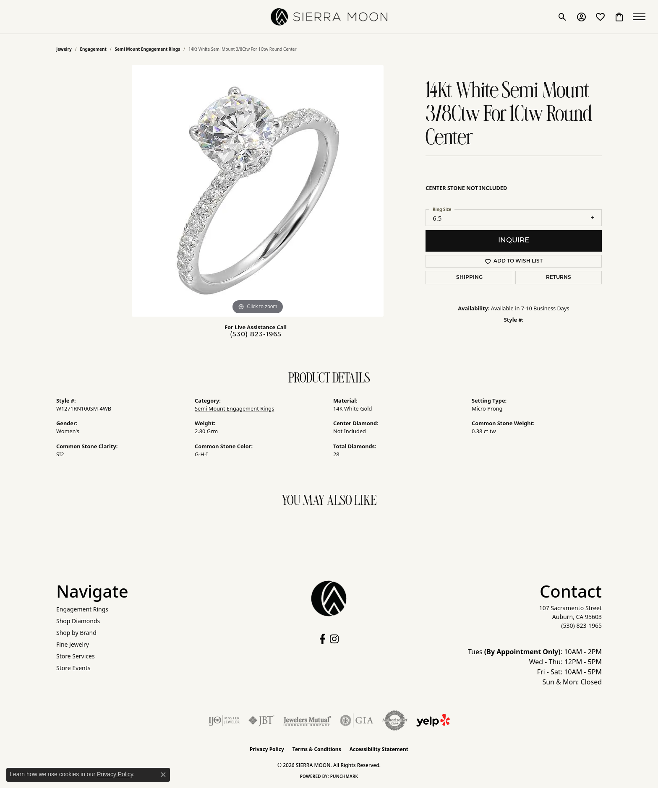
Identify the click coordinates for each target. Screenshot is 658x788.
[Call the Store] (581, 625)
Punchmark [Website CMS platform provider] (344, 776)
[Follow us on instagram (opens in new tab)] (334, 639)
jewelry (64, 49)
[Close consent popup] (163, 774)
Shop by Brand (76, 633)
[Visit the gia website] (356, 720)
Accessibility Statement (379, 749)
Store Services (75, 656)
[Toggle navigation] (641, 17)
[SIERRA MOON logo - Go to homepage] (329, 17)
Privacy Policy (267, 749)
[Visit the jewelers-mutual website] (307, 720)
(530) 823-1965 (256, 335)
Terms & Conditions (316, 749)
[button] (562, 16)
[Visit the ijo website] (224, 720)
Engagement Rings (82, 609)
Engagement (93, 49)
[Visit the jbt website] (261, 720)
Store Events (73, 668)
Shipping (469, 277)
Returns (558, 277)
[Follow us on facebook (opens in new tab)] (322, 639)
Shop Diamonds (78, 621)
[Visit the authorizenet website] (395, 720)
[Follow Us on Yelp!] (433, 720)
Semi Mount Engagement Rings (147, 49)
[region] (258, 191)
